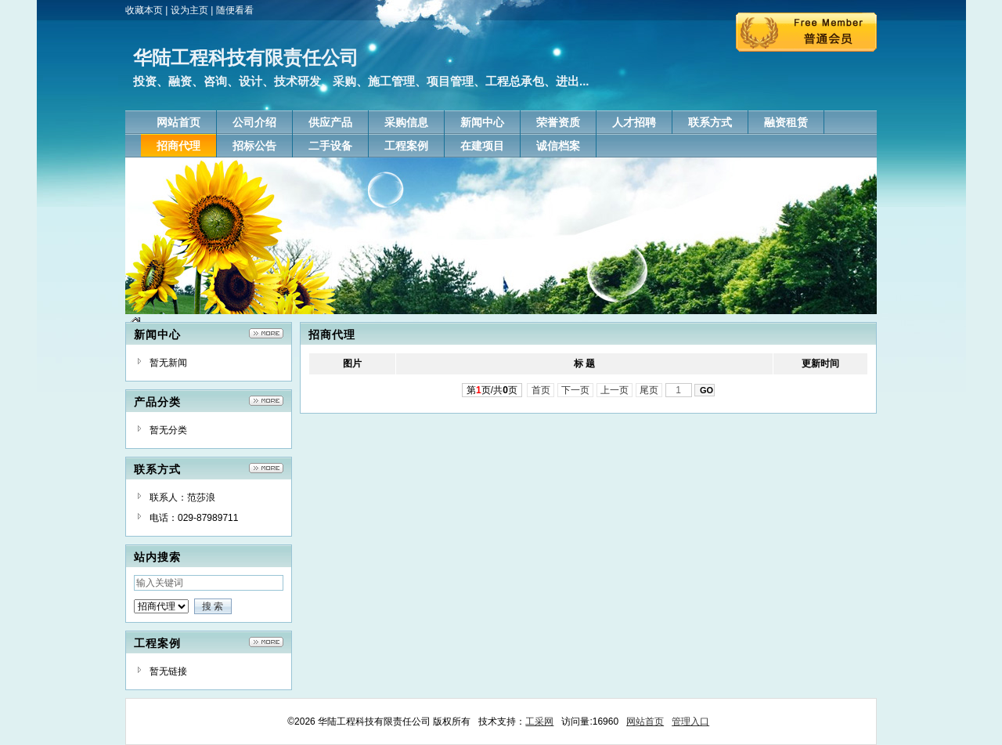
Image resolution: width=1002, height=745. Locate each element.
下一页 (576, 390)
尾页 (649, 390)
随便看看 (235, 10)
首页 (540, 390)
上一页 (615, 390)
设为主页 (189, 10)
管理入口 (690, 721)
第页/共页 (492, 390)
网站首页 (645, 721)
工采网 (539, 721)
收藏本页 (144, 10)
